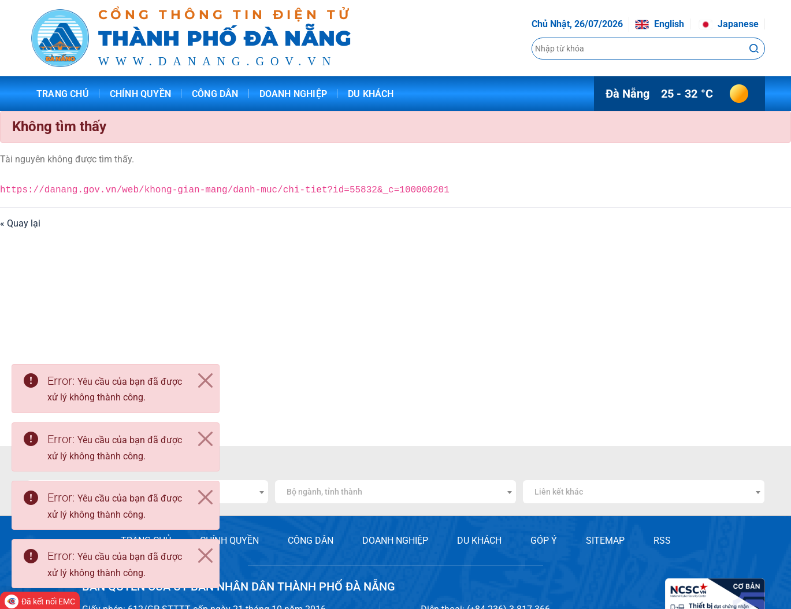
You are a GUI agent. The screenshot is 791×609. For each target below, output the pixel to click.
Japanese (729, 23)
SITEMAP (605, 540)
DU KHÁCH (479, 540)
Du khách (371, 93)
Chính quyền (140, 93)
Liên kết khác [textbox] (558, 491)
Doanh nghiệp (293, 93)
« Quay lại (20, 223)
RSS (662, 540)
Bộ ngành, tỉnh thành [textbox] (324, 491)
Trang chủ (62, 93)
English (659, 23)
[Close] (205, 381)
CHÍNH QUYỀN (229, 540)
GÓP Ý (543, 540)
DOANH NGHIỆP (395, 540)
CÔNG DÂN (310, 540)
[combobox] (396, 491)
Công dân (215, 93)
